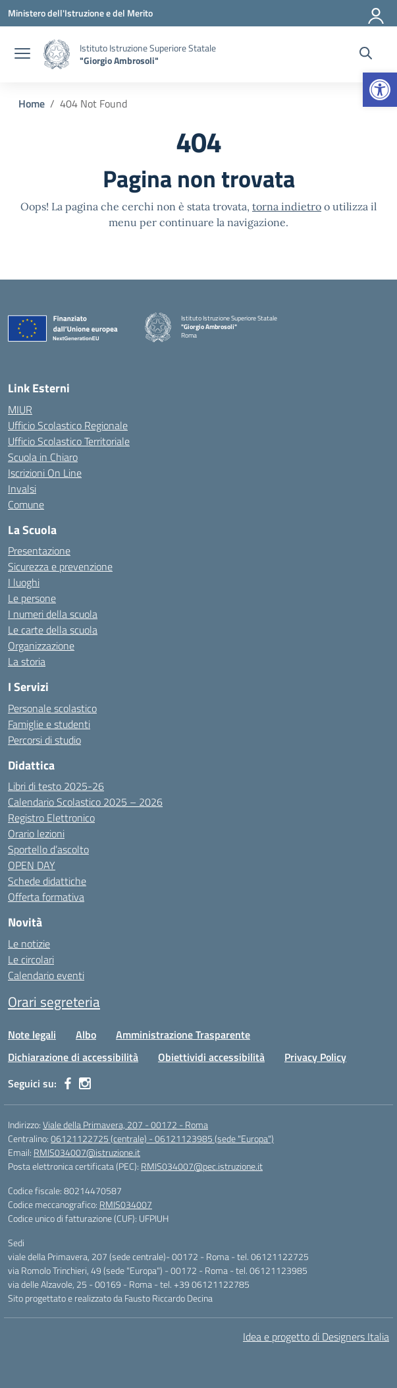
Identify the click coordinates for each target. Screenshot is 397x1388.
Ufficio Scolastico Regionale (68, 425)
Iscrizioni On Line (45, 473)
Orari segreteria (54, 1001)
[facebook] (68, 1083)
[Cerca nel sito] (366, 54)
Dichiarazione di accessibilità (73, 1057)
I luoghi (24, 582)
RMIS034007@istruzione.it (87, 1152)
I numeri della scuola (52, 614)
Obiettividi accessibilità (211, 1057)
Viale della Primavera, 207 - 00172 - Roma (125, 1125)
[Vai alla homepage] (56, 54)
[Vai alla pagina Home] (31, 103)
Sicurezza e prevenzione (60, 566)
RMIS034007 (125, 1204)
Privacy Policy (315, 1057)
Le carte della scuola (52, 630)
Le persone (32, 598)
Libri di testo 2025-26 (56, 786)
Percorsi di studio (44, 740)
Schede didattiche (47, 881)
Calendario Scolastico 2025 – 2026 (85, 802)
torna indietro (286, 206)
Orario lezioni (36, 833)
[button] (380, 90)
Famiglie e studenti (49, 724)
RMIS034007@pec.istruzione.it (202, 1166)
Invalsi (22, 489)
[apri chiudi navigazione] (22, 55)
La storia (26, 661)
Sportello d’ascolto (48, 849)
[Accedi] (376, 13)
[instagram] (85, 1083)
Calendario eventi (46, 975)
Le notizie (29, 943)
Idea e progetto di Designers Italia (316, 1336)
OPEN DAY (31, 865)
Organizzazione (41, 645)
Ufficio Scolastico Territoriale (69, 441)
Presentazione (39, 550)
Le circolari (31, 959)
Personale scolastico (52, 708)
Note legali (32, 1034)
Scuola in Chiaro (43, 457)
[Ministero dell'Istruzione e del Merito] (80, 13)
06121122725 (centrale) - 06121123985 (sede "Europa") (162, 1138)
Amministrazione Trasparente (183, 1034)
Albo (86, 1034)
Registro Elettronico (51, 818)
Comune (26, 504)
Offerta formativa (46, 897)
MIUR (20, 409)
